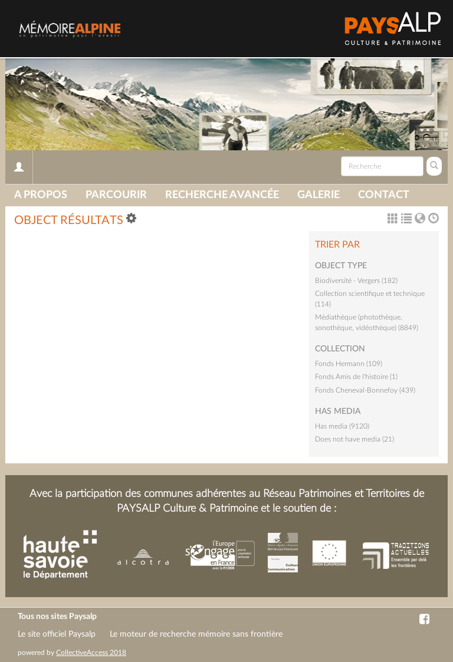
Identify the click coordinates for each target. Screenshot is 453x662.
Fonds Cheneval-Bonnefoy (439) (365, 390)
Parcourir (116, 195)
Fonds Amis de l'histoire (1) (356, 376)
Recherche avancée (222, 195)
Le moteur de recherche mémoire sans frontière (196, 634)
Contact (383, 195)
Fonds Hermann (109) (348, 363)
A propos (40, 195)
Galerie (318, 195)
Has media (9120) (342, 426)
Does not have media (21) (354, 439)
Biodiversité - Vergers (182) (356, 280)
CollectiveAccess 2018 (91, 652)
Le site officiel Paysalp (57, 634)
